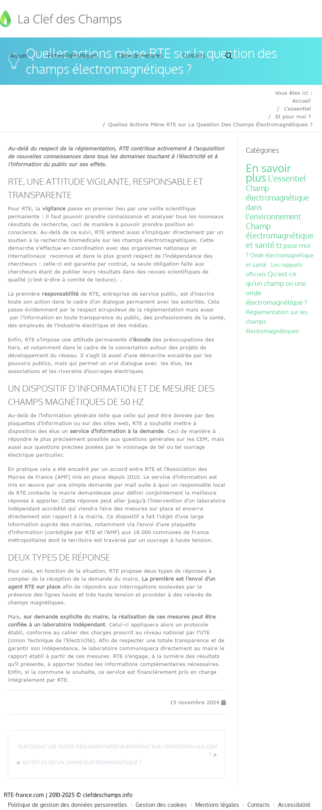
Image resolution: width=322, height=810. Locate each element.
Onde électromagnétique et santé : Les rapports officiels (280, 265)
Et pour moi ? (293, 116)
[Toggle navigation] (311, 18)
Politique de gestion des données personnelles (67, 805)
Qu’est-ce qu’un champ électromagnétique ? (82, 762)
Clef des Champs (61, 18)
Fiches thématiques (73, 55)
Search (229, 56)
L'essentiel (297, 108)
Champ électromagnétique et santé (280, 235)
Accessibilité (294, 805)
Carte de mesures (139, 55)
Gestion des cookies (161, 805)
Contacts (193, 55)
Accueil (19, 55)
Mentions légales (217, 805)
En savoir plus (268, 172)
